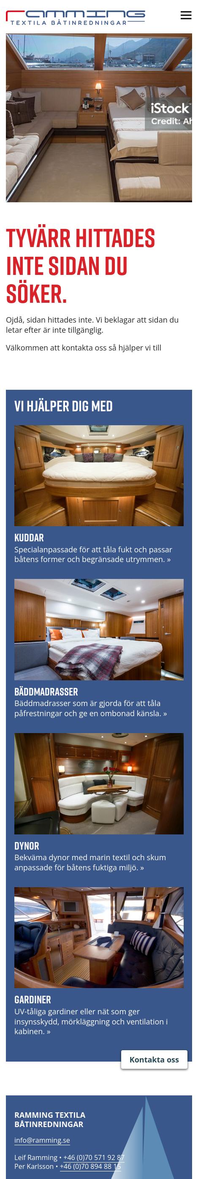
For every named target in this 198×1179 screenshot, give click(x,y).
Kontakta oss (154, 1059)
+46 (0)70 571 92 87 (94, 1157)
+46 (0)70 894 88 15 (90, 1166)
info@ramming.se (42, 1140)
